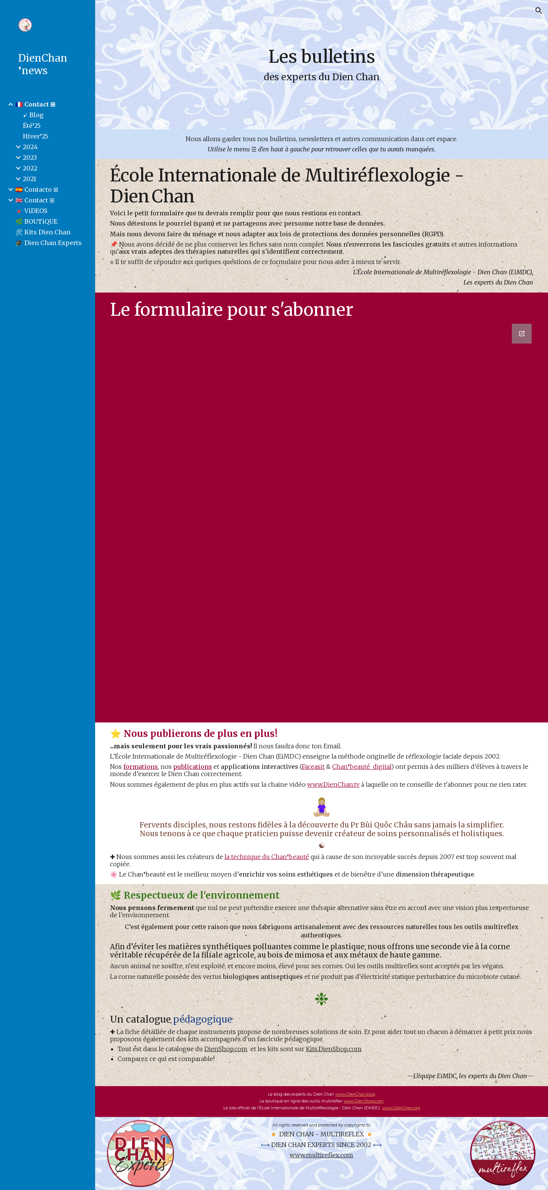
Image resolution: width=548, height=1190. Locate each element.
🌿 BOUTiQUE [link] (36, 221)
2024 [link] (30, 147)
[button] (539, 11)
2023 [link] (30, 157)
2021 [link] (29, 179)
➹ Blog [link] (33, 115)
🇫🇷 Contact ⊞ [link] (35, 104)
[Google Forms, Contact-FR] (321, 521)
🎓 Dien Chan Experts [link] (48, 243)
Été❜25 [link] (32, 125)
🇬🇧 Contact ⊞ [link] (34, 200)
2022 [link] (30, 168)
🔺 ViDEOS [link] (31, 211)
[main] (321, 64)
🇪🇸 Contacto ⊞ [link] (36, 189)
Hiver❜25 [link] (35, 136)
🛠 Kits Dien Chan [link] (42, 232)
